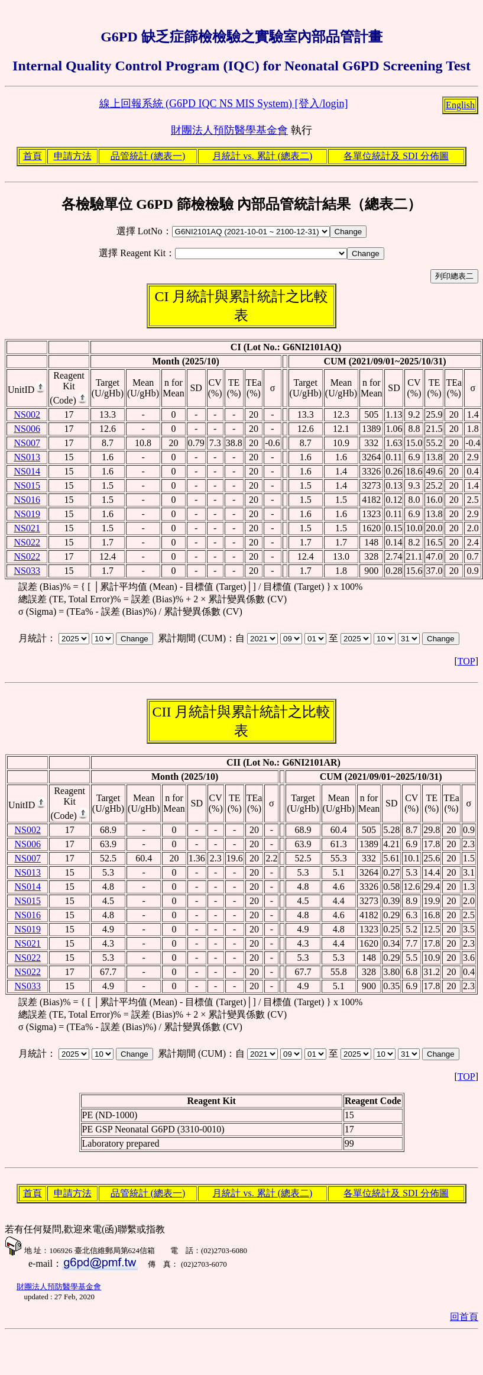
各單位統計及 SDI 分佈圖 (396, 156)
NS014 (27, 471)
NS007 (27, 443)
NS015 (27, 485)
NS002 (27, 414)
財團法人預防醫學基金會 (229, 130)
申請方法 (73, 156)
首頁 (32, 156)
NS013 (27, 457)
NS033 (27, 571)
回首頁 (464, 1317)
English (460, 105)
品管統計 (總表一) (148, 156)
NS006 (27, 429)
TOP (466, 661)
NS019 (27, 514)
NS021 (27, 528)
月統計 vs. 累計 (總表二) (262, 156)
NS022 (27, 542)
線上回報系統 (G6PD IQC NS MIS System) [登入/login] (223, 103)
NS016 (27, 500)
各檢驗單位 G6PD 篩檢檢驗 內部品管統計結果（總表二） (241, 204)
